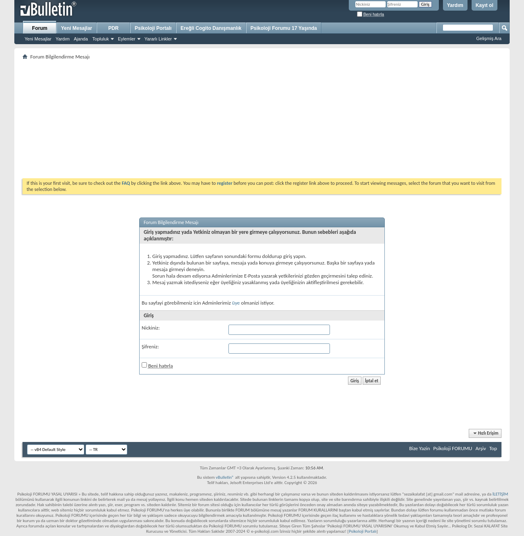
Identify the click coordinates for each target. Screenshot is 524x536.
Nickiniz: (151, 328)
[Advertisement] (262, 119)
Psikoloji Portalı (153, 28)
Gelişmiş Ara (488, 38)
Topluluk (101, 38)
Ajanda (81, 38)
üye (236, 303)
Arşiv (480, 448)
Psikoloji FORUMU (452, 448)
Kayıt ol (484, 5)
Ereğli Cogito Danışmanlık (211, 28)
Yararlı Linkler (158, 38)
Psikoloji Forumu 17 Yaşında (284, 28)
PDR (113, 28)
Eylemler (127, 38)
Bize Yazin (419, 448)
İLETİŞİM (500, 494)
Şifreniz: (150, 346)
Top (493, 448)
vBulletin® (225, 477)
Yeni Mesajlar (38, 38)
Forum (39, 28)
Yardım (455, 5)
